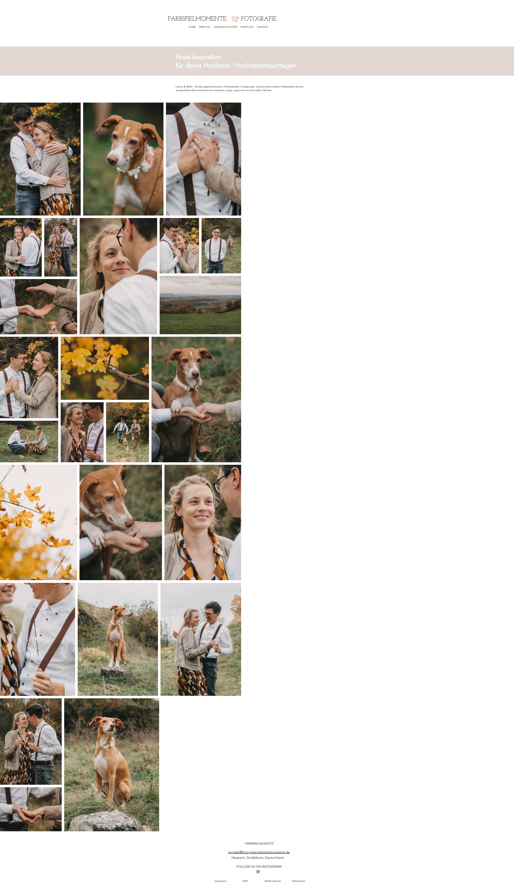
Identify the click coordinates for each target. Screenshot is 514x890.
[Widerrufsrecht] (273, 881)
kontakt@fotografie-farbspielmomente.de (259, 852)
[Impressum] (220, 881)
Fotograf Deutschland (195, 885)
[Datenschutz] (298, 881)
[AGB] (245, 881)
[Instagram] (258, 872)
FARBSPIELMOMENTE (259, 843)
